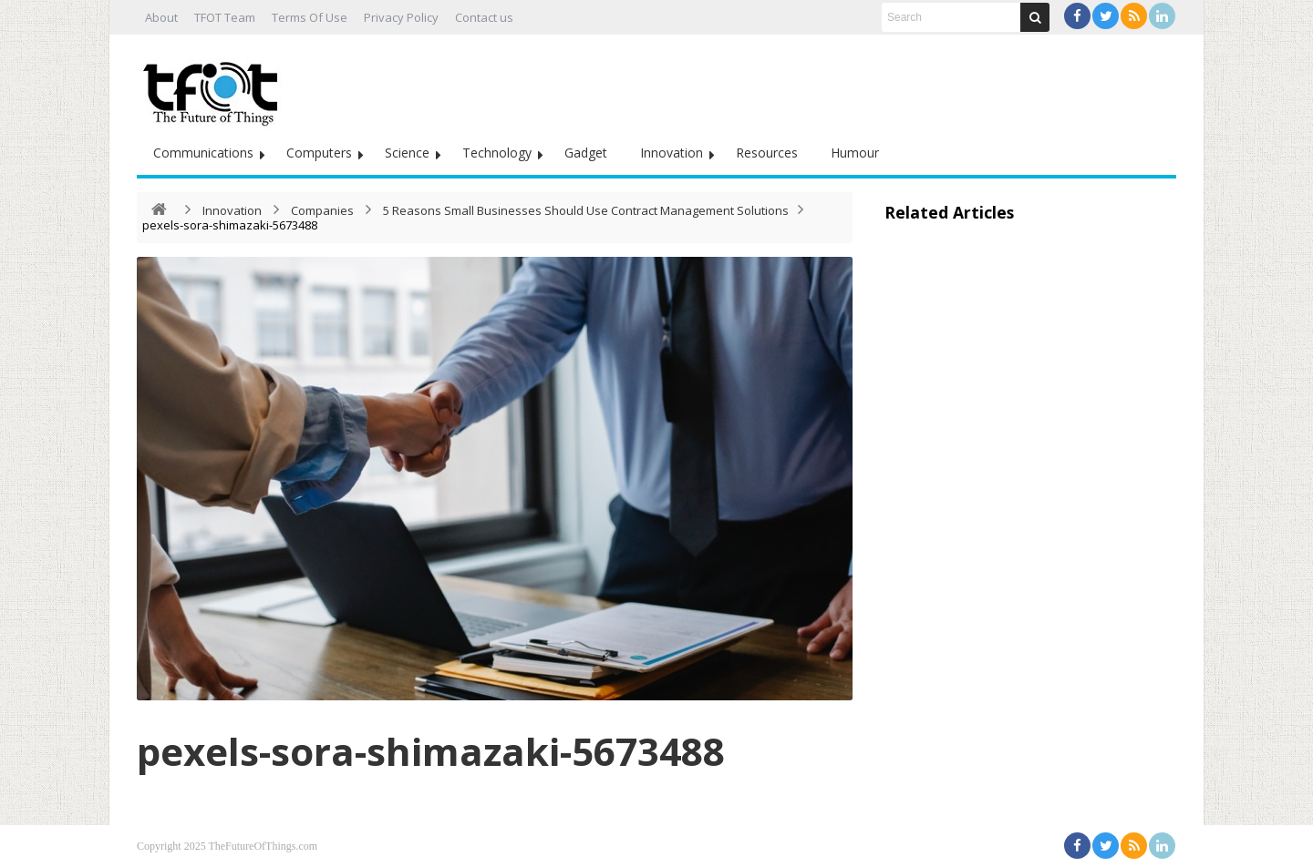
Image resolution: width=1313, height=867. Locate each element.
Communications (203, 152)
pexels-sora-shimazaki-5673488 (431, 751)
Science (407, 152)
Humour (855, 152)
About (161, 17)
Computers (319, 152)
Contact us (484, 17)
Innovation (671, 152)
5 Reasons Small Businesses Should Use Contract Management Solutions (586, 210)
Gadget (585, 152)
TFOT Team (224, 17)
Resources (767, 152)
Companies (322, 210)
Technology (497, 152)
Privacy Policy (401, 17)
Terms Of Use (309, 17)
